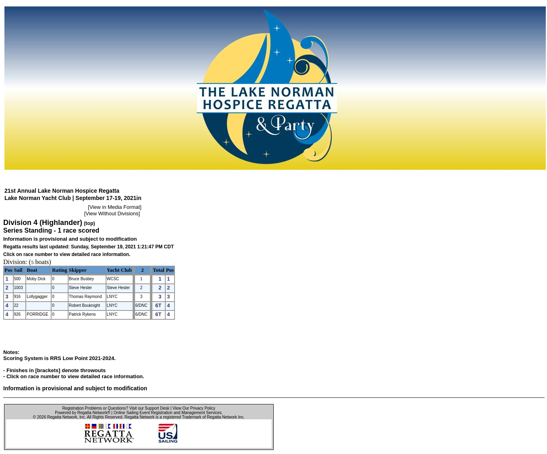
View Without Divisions (111, 213)
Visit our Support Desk (149, 408)
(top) (89, 223)
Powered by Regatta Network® (82, 412)
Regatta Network (62, 417)
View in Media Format (114, 207)
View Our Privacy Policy (194, 408)
